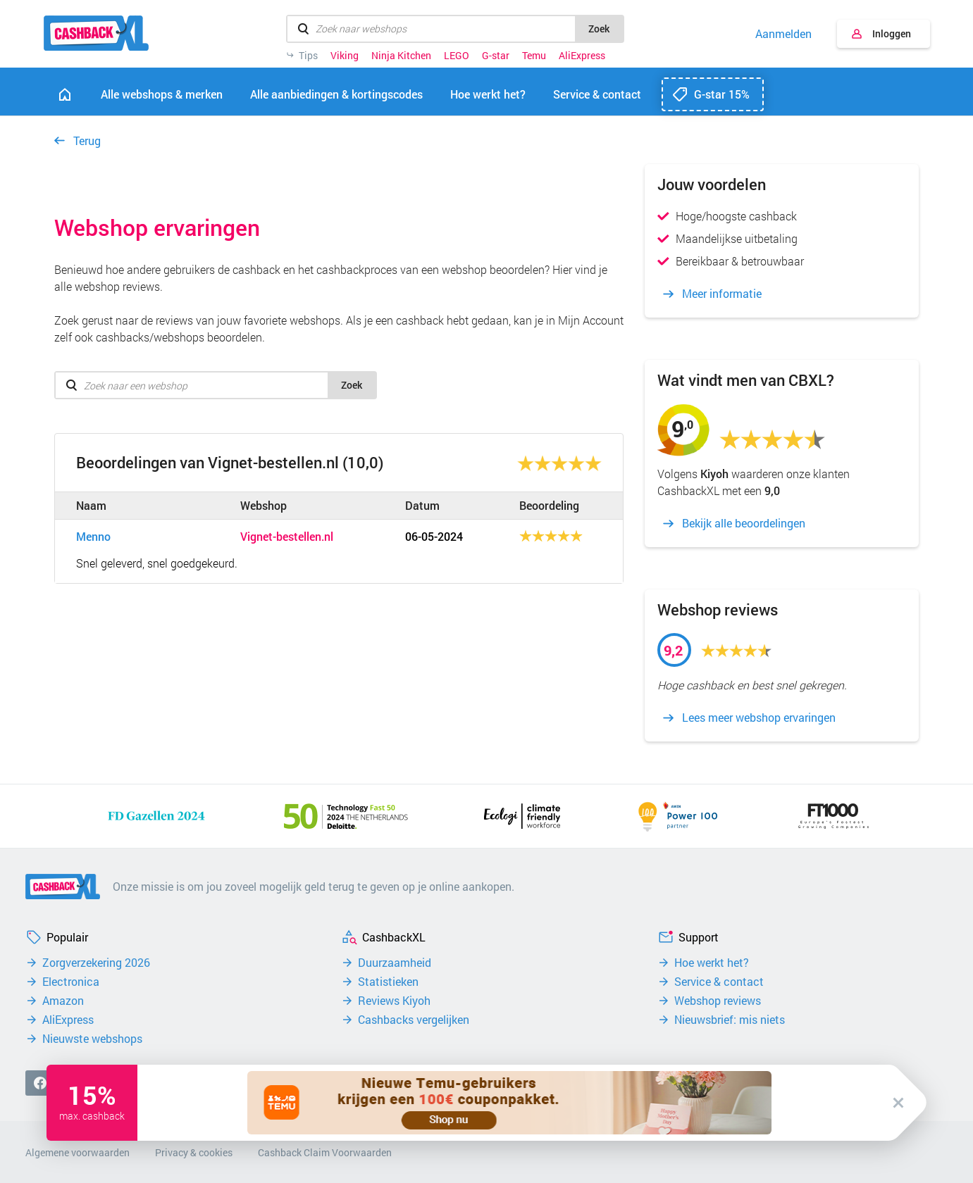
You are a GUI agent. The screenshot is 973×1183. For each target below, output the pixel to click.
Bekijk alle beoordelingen (743, 523)
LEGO (456, 55)
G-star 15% (722, 94)
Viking (344, 55)
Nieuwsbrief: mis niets (729, 1019)
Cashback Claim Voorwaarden (325, 1152)
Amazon (63, 1000)
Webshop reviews (717, 1000)
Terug (87, 140)
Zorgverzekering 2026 (96, 962)
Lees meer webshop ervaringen (759, 717)
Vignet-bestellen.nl (286, 536)
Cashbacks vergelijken (413, 1019)
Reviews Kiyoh (394, 1000)
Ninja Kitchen (401, 55)
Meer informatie (722, 293)
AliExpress (582, 55)
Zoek (598, 28)
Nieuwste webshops (92, 1038)
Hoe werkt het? (711, 962)
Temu (534, 55)
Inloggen (891, 33)
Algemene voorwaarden (77, 1152)
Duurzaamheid (394, 962)
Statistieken (388, 981)
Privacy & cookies (194, 1152)
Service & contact (719, 981)
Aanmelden (783, 33)
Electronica (70, 981)
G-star (495, 55)
